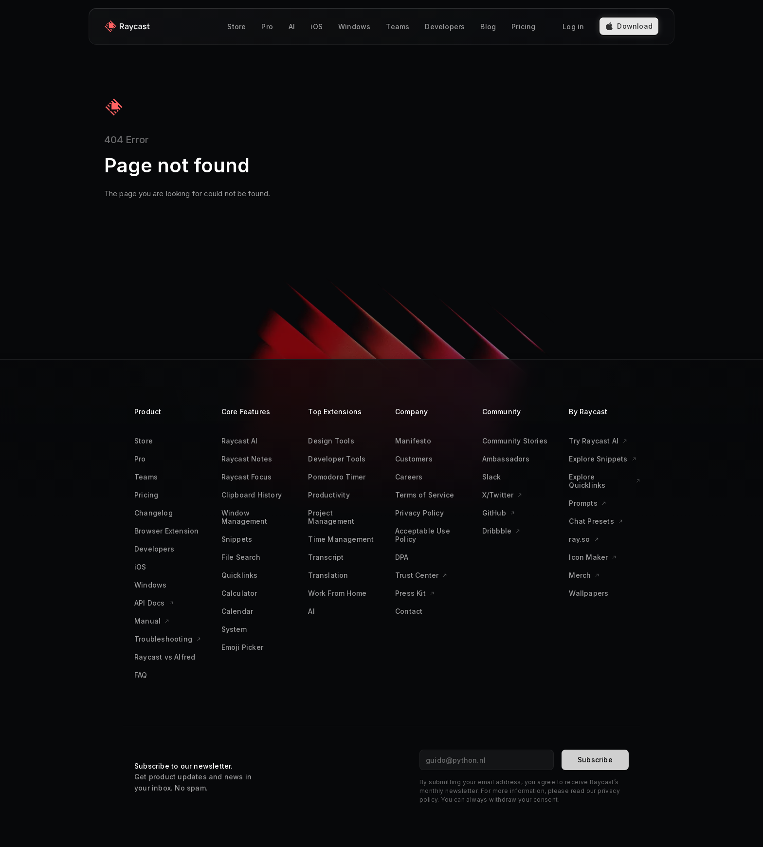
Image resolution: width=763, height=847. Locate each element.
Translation (328, 575)
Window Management (244, 517)
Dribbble (501, 531)
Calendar (237, 611)
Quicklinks (239, 575)
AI (292, 26)
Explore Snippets (602, 459)
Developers (445, 26)
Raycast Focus (246, 477)
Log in (573, 26)
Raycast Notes (246, 459)
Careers (408, 477)
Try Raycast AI (598, 441)
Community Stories (514, 441)
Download (629, 26)
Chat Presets (595, 521)
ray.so (584, 539)
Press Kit (415, 593)
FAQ (140, 675)
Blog (488, 26)
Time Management (341, 539)
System (234, 629)
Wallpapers (588, 593)
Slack (491, 477)
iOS (316, 26)
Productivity (328, 495)
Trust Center (421, 575)
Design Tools (331, 441)
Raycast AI (239, 441)
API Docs (154, 603)
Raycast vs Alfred (164, 657)
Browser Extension (166, 531)
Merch (584, 575)
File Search (240, 557)
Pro (267, 26)
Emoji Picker (242, 647)
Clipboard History (251, 495)
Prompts (587, 503)
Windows (354, 26)
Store (236, 26)
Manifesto (413, 441)
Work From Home (337, 593)
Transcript (326, 557)
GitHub (498, 513)
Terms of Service (424, 495)
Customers (414, 459)
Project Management (331, 517)
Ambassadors (505, 459)
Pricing (523, 26)
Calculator (239, 593)
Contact (408, 611)
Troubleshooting (167, 639)
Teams (397, 26)
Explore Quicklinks (604, 481)
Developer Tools (336, 459)
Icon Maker (593, 557)
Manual (151, 621)
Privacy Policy (419, 513)
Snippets (237, 539)
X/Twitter (502, 495)
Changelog (153, 513)
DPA (402, 557)
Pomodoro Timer (336, 477)
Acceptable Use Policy (422, 535)
